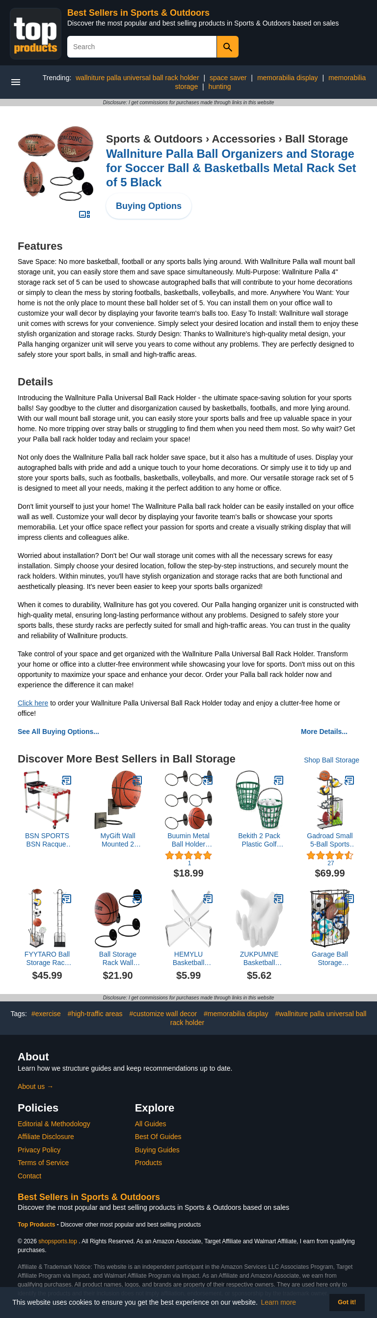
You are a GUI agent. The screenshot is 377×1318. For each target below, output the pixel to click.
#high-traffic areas (95, 1014)
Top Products (37, 1224)
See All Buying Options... (58, 731)
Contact (29, 1176)
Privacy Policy (39, 1150)
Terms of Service (43, 1163)
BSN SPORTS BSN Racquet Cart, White (47, 840)
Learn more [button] (278, 1302)
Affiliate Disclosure (46, 1137)
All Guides (150, 1124)
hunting (220, 86)
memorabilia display (287, 78)
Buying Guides (157, 1150)
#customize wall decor (163, 1014)
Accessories (244, 139)
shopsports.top (57, 1241)
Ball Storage (316, 139)
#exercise (46, 1014)
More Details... (324, 731)
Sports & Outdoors (154, 139)
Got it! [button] (347, 1302)
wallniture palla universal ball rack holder (137, 78)
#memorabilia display (236, 1014)
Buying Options (149, 206)
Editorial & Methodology (54, 1124)
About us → (36, 1086)
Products (148, 1163)
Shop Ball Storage (331, 760)
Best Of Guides (158, 1137)
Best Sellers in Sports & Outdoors (138, 13)
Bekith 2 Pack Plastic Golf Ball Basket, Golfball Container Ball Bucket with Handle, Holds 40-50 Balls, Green (259, 840)
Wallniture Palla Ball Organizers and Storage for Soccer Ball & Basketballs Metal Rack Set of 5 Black (231, 168)
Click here (33, 703)
